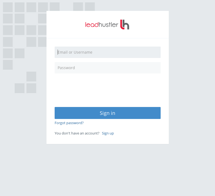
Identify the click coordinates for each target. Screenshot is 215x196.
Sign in (107, 113)
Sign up (108, 133)
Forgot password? (69, 122)
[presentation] (100, 88)
